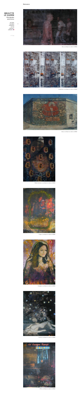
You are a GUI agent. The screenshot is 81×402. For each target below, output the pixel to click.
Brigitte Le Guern (9, 14)
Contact (11, 28)
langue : (11, 29)
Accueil (12, 22)
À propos (11, 25)
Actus (12, 26)
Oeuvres (12, 24)
